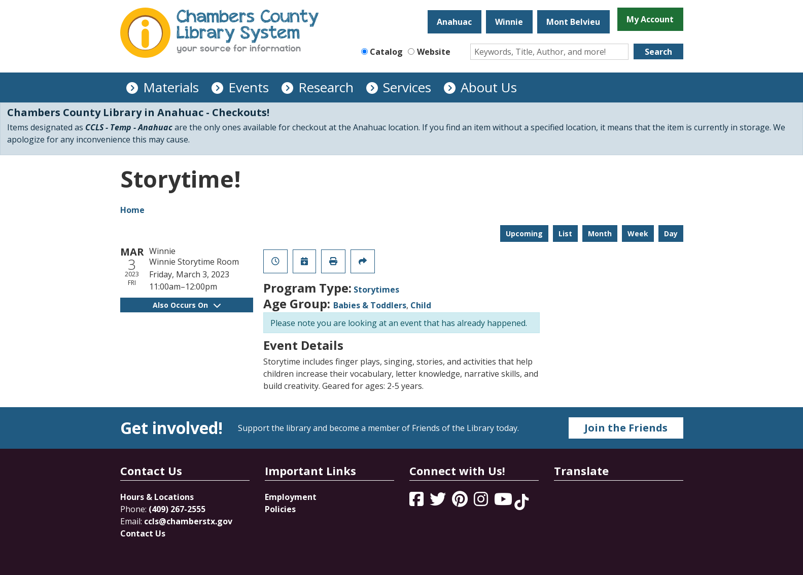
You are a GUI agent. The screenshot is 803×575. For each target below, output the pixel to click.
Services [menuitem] (407, 87)
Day (671, 233)
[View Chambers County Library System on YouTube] (504, 502)
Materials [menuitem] (171, 87)
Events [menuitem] (248, 87)
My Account (650, 19)
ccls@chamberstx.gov (188, 521)
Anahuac (454, 21)
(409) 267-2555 (177, 509)
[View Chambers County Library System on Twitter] (439, 502)
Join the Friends (626, 428)
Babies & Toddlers (369, 305)
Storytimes (376, 289)
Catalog (386, 51)
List (565, 233)
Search (658, 51)
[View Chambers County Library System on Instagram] (482, 502)
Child (420, 305)
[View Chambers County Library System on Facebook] (417, 502)
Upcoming (524, 233)
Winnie (509, 21)
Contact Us (142, 533)
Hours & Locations (157, 496)
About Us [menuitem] (489, 87)
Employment (291, 496)
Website (433, 51)
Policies (280, 509)
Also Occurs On (187, 305)
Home (132, 209)
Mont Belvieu (573, 21)
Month (600, 233)
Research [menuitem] (326, 87)
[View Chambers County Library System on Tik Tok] (521, 502)
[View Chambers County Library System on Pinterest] (461, 502)
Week (637, 233)
